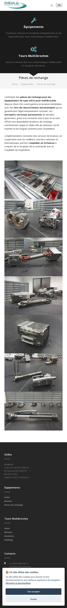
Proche (33, 599)
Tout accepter (33, 591)
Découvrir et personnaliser (18, 583)
